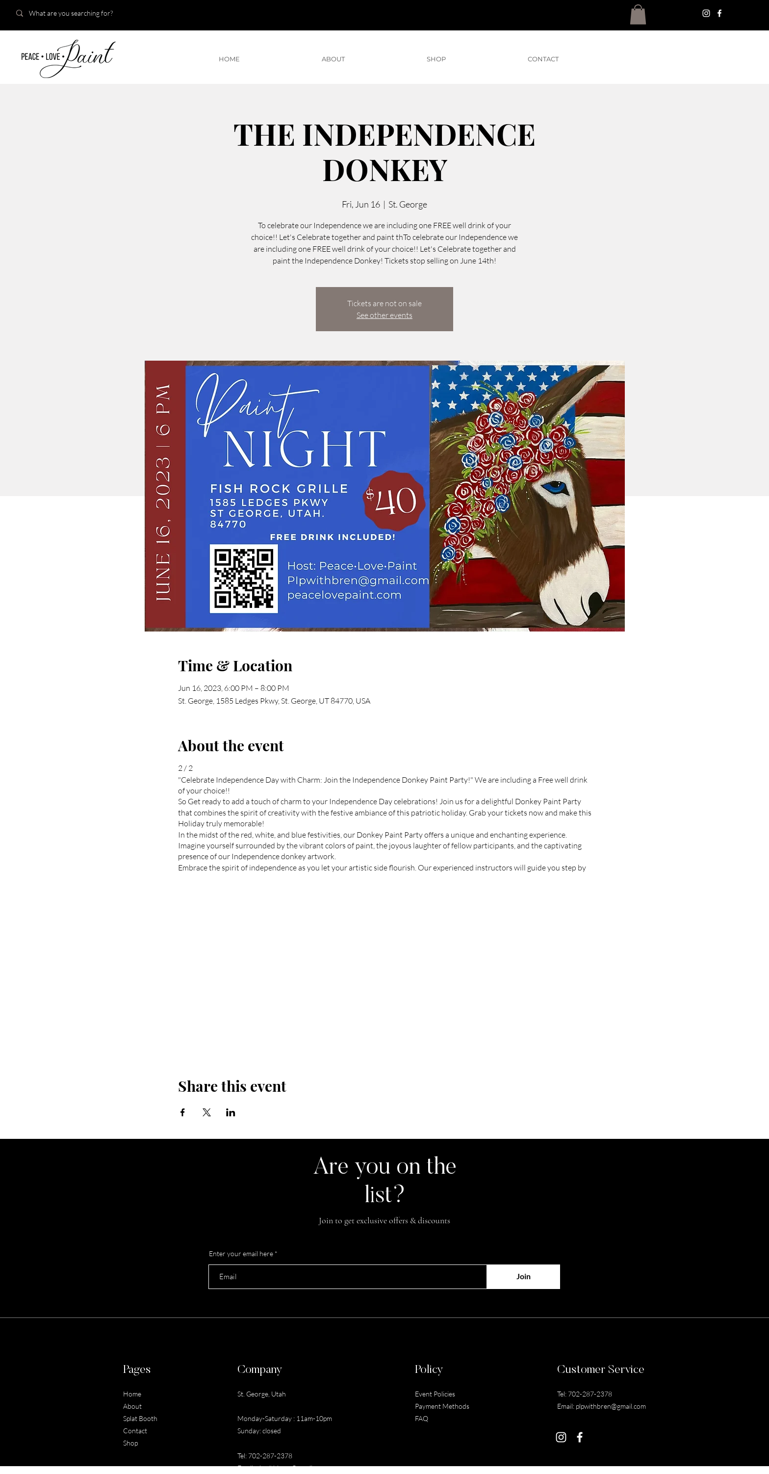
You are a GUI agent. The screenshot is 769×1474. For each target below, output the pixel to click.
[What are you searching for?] (79, 13)
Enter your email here (241, 1253)
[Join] (523, 1276)
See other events (384, 315)
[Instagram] (706, 13)
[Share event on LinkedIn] (230, 1112)
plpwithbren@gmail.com (291, 1468)
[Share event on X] (206, 1112)
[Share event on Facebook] (182, 1112)
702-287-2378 (270, 1455)
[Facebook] (719, 13)
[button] (638, 14)
